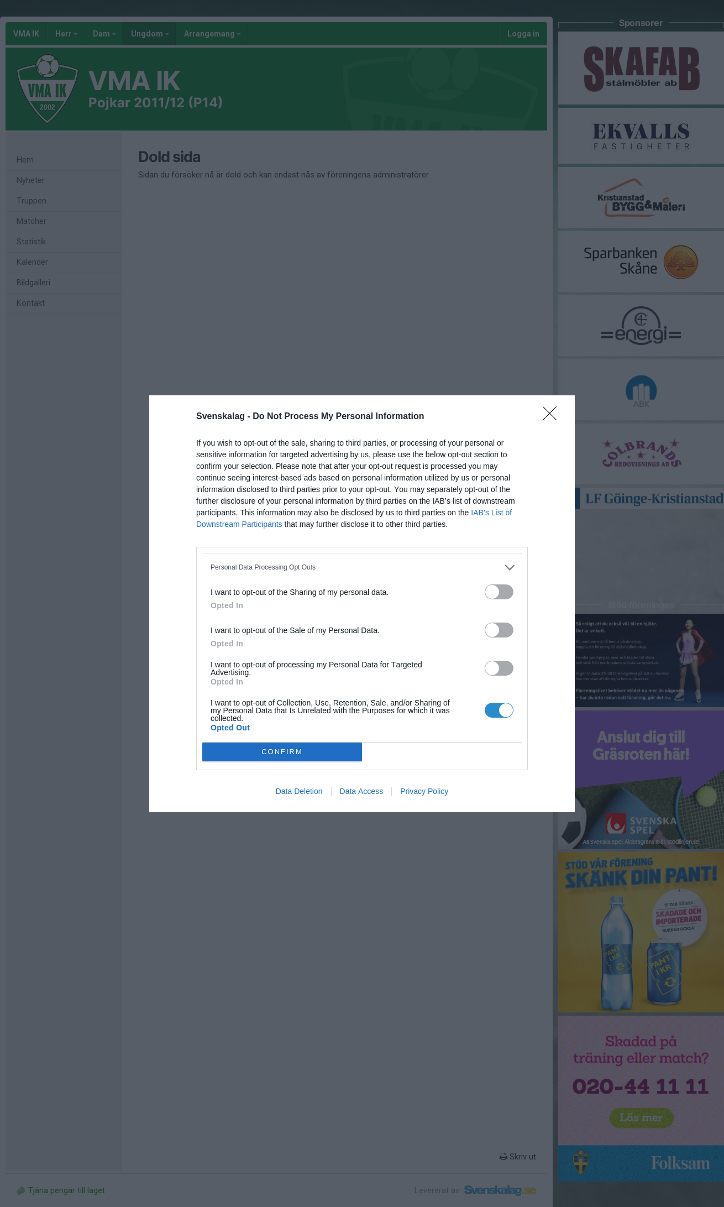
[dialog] (362, 603)
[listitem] (362, 567)
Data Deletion (299, 791)
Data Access (362, 791)
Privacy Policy (424, 791)
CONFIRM (282, 752)
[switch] (499, 591)
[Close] (553, 416)
